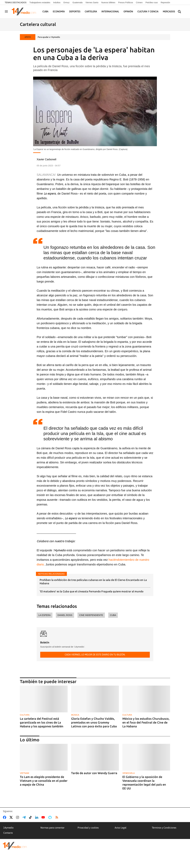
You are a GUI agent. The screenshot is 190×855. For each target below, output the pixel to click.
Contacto (8, 832)
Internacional (110, 11)
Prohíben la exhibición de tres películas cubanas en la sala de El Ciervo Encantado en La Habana (93, 581)
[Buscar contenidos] (179, 12)
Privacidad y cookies (88, 827)
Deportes (74, 11)
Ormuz (66, 2)
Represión (165, 2)
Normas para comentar (53, 827)
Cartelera (91, 11)
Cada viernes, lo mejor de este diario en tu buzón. (95, 654)
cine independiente (91, 615)
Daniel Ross (65, 615)
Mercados (169, 11)
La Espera (44, 615)
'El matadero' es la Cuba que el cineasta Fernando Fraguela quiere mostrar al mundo (91, 591)
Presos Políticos (125, 2)
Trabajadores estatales (39, 2)
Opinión (128, 11)
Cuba (45, 11)
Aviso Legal (121, 827)
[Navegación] (6, 11)
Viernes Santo (91, 2)
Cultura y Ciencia (147, 11)
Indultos (56, 2)
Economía (59, 11)
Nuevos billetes (108, 2)
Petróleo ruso (152, 2)
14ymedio (8, 827)
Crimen (139, 2)
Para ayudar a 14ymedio (49, 37)
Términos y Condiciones (164, 827)
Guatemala (77, 2)
